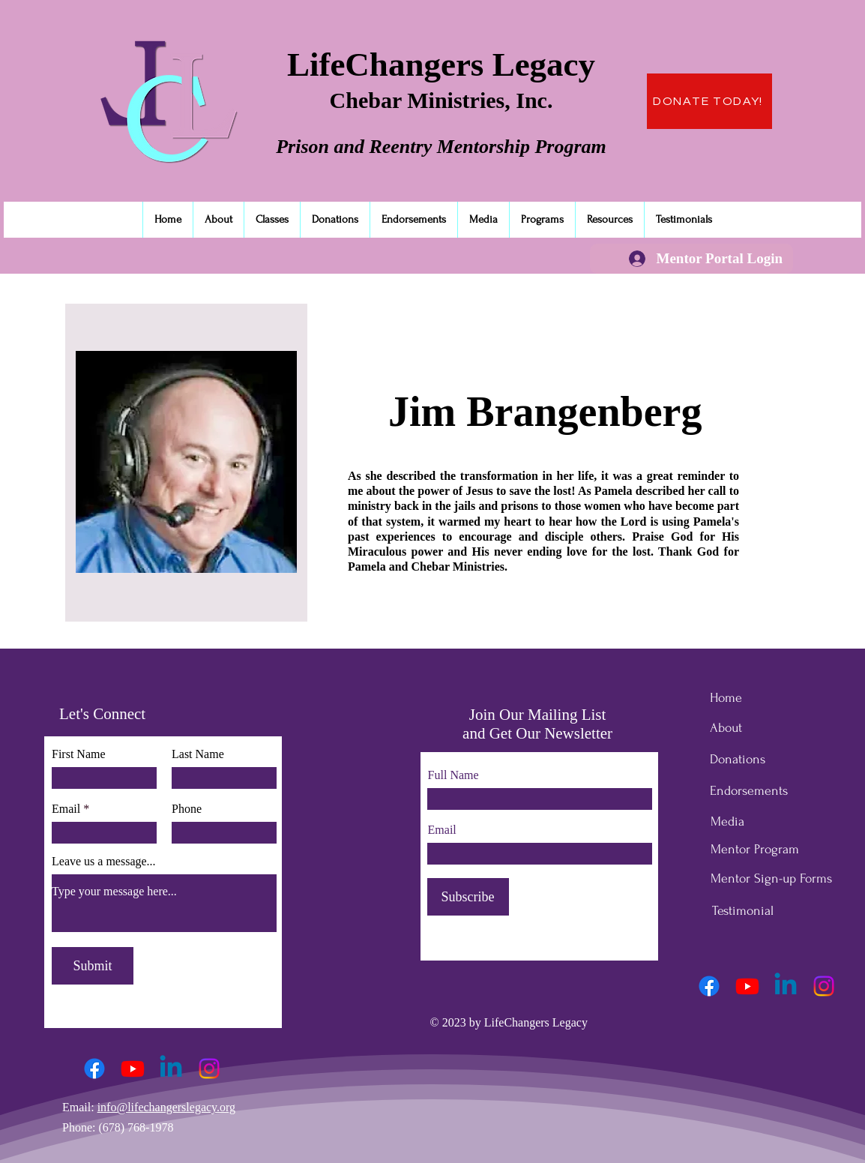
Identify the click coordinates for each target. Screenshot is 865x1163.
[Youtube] (132, 1068)
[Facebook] (94, 1068)
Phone (187, 809)
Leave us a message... (104, 862)
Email (66, 809)
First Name (79, 754)
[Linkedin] (170, 1068)
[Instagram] (209, 1068)
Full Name (453, 775)
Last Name (198, 754)
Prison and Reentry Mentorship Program (441, 146)
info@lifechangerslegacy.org (166, 1107)
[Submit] (92, 966)
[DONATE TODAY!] (709, 101)
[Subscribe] (468, 897)
